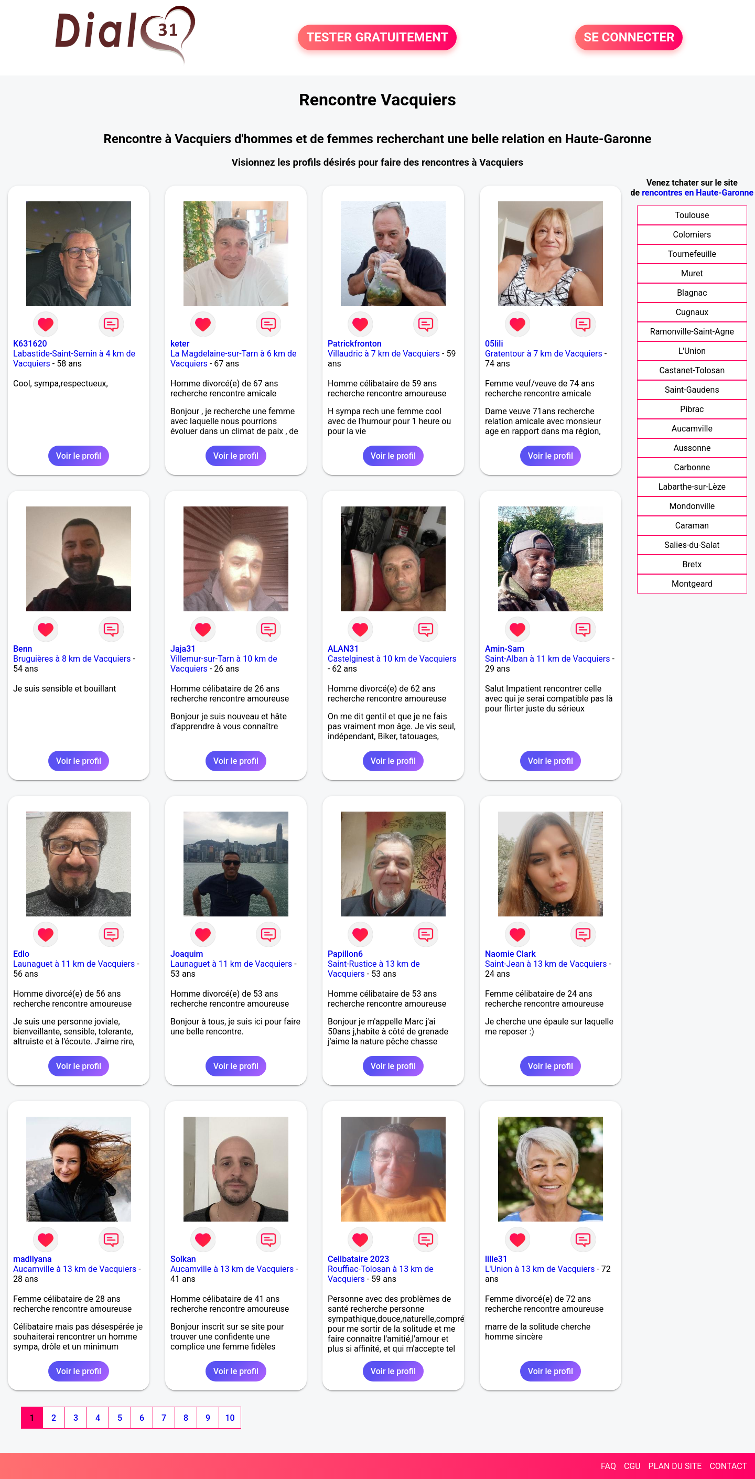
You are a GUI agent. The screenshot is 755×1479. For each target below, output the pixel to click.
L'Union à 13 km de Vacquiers (540, 1269)
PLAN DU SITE (675, 1466)
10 (229, 1418)
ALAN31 (343, 649)
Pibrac (692, 409)
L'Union (692, 351)
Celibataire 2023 (358, 1259)
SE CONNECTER (629, 37)
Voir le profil (78, 456)
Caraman (692, 526)
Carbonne (692, 467)
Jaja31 (183, 649)
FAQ (608, 1466)
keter (179, 344)
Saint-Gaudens (692, 390)
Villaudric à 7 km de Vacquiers (384, 354)
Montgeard (692, 584)
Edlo (21, 954)
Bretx (692, 564)
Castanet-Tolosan (692, 370)
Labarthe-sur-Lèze (692, 487)
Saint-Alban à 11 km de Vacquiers (547, 659)
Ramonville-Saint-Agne (692, 332)
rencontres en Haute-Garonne (697, 193)
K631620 (30, 344)
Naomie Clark (510, 954)
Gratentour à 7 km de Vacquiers (543, 354)
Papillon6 (345, 954)
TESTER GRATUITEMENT (377, 37)
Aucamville (692, 429)
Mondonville (692, 506)
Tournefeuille (692, 254)
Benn (22, 649)
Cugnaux (692, 312)
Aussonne (691, 448)
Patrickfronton (355, 344)
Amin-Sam (504, 649)
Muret (692, 273)
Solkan (183, 1259)
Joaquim (186, 954)
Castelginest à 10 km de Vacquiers (392, 659)
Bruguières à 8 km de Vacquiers (72, 659)
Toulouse (692, 215)
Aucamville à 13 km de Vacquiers (74, 1269)
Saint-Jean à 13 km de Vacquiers (546, 964)
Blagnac (692, 293)
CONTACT (728, 1466)
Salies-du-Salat (691, 545)
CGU (632, 1466)
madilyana (32, 1259)
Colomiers (692, 235)
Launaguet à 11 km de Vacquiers (74, 964)
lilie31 (496, 1259)
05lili (494, 344)
